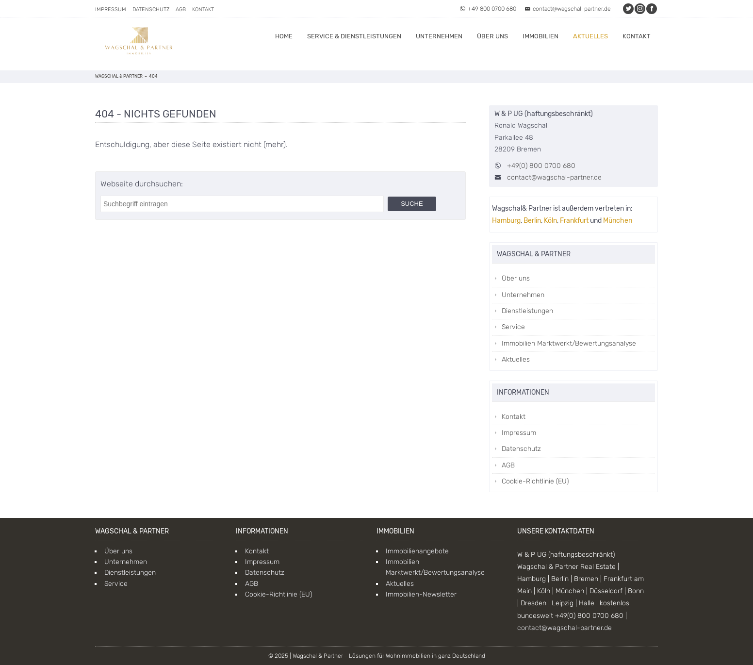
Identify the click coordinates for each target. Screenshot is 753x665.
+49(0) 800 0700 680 (541, 166)
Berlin (532, 220)
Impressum (110, 9)
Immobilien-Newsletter (421, 594)
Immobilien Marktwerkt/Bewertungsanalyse (569, 343)
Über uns (492, 36)
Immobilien (540, 36)
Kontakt (203, 9)
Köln (550, 220)
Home (284, 36)
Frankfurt (574, 220)
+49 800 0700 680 (487, 8)
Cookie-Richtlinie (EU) (535, 481)
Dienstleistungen (527, 311)
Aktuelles (590, 36)
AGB (181, 9)
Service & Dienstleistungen (354, 36)
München (617, 220)
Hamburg (506, 220)
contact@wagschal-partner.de (567, 8)
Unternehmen (439, 36)
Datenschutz (150, 9)
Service (513, 327)
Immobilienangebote (417, 551)
